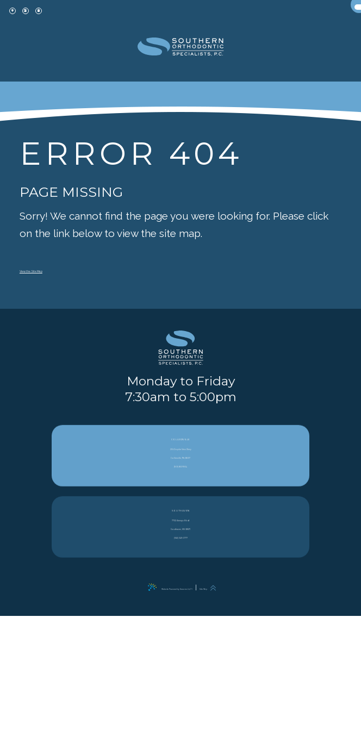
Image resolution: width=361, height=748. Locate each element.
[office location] (21, 20)
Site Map (235, 720)
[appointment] (53, 20)
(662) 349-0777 (180, 691)
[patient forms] (84, 20)
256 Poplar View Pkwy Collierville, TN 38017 (180, 587)
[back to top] (260, 720)
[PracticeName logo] (180, 398)
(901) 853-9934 (180, 609)
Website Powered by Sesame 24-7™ (161, 720)
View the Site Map (62, 269)
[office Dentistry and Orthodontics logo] (181, 57)
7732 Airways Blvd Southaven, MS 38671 (180, 669)
